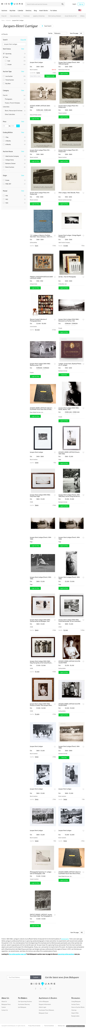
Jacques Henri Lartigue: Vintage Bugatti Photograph (70, 236)
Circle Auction (33, 326)
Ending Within (8, 132)
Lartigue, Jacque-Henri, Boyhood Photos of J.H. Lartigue (70, 364)
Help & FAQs (75, 1013)
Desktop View (61, 1025)
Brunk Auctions (14, 167)
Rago (60, 459)
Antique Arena (14, 160)
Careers (4, 1007)
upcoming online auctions (66, 954)
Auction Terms (75, 1004)
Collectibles (14, 107)
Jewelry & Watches (39, 16)
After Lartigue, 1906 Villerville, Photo (69, 192)
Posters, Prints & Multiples (15, 103)
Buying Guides (75, 1016)
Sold (15, 61)
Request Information (45, 1004)
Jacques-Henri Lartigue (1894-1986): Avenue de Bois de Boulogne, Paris (40, 620)
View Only (64, 757)
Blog (35, 10)
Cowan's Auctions (34, 879)
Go (18, 126)
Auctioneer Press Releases (46, 1010)
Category (6, 90)
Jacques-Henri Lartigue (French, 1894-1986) (40, 538)
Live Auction (14, 76)
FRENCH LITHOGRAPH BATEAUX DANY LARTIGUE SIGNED (41, 277)
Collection (8, 20)
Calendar (20, 10)
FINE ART (14, 184)
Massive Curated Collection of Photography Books (38, 320)
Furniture (26, 16)
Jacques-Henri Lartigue (36, 452)
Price (4, 122)
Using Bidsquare (76, 1001)
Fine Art (4, 16)
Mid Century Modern (54, 16)
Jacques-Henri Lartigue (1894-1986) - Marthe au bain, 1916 (40, 364)
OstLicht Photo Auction (35, 114)
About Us (4, 1001)
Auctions (4, 10)
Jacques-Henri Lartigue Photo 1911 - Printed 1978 (69, 150)
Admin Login (42, 1007)
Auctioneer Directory (24, 1004)
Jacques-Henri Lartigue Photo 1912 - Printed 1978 (69, 106)
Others (82, 16)
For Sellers (53, 10)
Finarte (60, 328)
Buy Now (12, 10)
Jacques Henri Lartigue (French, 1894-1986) (69, 747)
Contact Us (5, 1010)
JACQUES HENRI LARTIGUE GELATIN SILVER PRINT (69, 662)
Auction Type (7, 71)
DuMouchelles (33, 242)
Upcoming (14, 53)
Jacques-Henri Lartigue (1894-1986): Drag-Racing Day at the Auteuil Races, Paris (41, 662)
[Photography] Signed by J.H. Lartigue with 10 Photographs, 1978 (40, 872)
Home (3, 20)
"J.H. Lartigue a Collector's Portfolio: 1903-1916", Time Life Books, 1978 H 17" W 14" (41, 236)
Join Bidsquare (22, 1007)
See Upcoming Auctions (25, 1001)
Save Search (47, 26)
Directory (28, 10)
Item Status (7, 49)
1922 (14, 199)
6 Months (14, 144)
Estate (14, 180)
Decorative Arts (15, 16)
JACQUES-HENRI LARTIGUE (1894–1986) (40, 106)
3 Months (14, 141)
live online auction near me (17, 954)
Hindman (32, 921)
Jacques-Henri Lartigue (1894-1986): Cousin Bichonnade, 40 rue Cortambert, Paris (70, 620)
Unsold (15, 64)
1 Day (14, 137)
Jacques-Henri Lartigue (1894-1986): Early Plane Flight (40, 495)
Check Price (64, 375)
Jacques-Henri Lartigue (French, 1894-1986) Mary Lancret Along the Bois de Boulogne (69, 495)
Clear (22, 49)
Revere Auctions (62, 113)
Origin (5, 175)
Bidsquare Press (6, 1004)
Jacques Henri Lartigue (36, 62)
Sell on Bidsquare (44, 1001)
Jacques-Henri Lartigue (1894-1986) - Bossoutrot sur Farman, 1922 (69, 320)
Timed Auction (14, 80)
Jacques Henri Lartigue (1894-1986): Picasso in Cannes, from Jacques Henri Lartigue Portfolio (41, 704)
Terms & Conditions (49, 1025)
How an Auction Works (77, 1007)
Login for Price (64, 73)
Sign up (81, 4)
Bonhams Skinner (14, 163)
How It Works (43, 10)
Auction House (8, 151)
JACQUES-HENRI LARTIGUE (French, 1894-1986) (69, 453)
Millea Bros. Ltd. (63, 284)
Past (14, 57)
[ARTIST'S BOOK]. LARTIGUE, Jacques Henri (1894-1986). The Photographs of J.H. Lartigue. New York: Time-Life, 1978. (41, 915)
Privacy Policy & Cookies (34, 1025)
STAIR (31, 502)
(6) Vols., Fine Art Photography (67, 277)
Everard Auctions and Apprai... (66, 200)
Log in (74, 4)
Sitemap (73, 1010)
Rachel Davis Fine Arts (64, 69)
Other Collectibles (15, 114)
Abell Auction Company (14, 156)
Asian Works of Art (71, 16)
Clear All (23, 40)
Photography (15, 99)
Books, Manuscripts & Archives (15, 111)
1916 (14, 195)
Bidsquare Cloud (43, 1013)
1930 (14, 203)
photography (65, 939)
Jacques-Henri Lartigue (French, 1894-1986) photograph (69, 63)
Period (5, 191)
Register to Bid (50, 76)
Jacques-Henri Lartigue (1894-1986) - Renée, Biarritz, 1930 (69, 408)
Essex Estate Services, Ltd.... (37, 412)
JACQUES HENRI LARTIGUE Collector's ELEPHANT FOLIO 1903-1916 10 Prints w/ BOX (41, 408)
